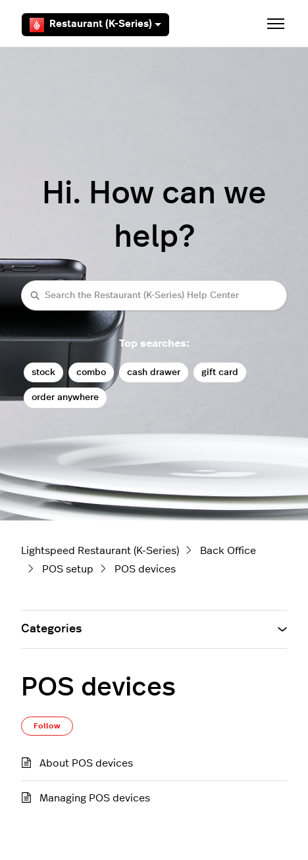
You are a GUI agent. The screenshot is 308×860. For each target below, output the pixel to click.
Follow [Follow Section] (47, 726)
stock (43, 372)
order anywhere (65, 397)
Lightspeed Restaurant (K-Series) (100, 550)
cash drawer (153, 372)
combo (91, 372)
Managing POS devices (94, 798)
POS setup (67, 569)
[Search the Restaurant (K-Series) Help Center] (154, 295)
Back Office (228, 550)
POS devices (145, 569)
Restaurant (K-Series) (95, 25)
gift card (219, 372)
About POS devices (86, 763)
